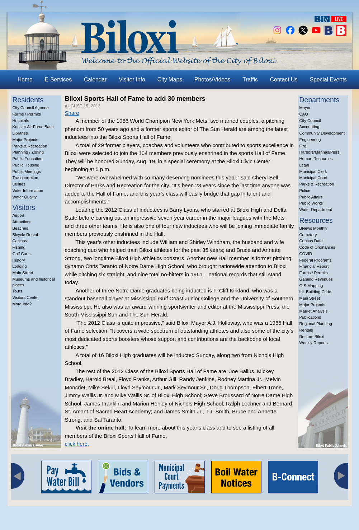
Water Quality (25, 197)
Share (72, 113)
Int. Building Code (315, 292)
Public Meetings (27, 171)
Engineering (310, 139)
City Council (310, 120)
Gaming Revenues (316, 279)
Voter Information (28, 190)
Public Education (28, 158)
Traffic (250, 79)
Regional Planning (315, 324)
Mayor (305, 107)
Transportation (25, 177)
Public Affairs (311, 197)
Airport (18, 215)
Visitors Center (26, 297)
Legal (304, 165)
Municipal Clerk (313, 171)
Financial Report (314, 266)
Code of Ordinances (317, 247)
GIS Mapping (311, 285)
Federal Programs (315, 260)
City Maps (169, 79)
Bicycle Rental (25, 235)
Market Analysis (313, 311)
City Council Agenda (31, 107)
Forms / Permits (27, 114)
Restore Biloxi (311, 336)
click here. (77, 444)
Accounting (309, 127)
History (19, 260)
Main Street (23, 273)
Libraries (20, 133)
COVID (305, 254)
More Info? (22, 304)
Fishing (19, 247)
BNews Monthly (313, 228)
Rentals (306, 330)
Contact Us (284, 79)
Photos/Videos (212, 79)
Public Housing (26, 165)
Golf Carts (22, 254)
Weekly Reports (313, 343)
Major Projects (25, 139)
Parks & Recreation (30, 146)
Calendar (95, 79)
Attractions (22, 222)
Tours (18, 291)
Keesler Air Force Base (33, 127)
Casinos (20, 241)
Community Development (322, 133)
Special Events (328, 79)
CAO (303, 114)
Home (25, 79)
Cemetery (308, 235)
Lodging (20, 266)
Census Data (311, 241)
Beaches (20, 228)
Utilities (19, 184)
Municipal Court (313, 177)
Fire (302, 146)
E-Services (58, 79)
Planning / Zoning (28, 152)
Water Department (315, 209)
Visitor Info (132, 79)
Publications (310, 317)
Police (305, 190)
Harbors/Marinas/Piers (319, 152)
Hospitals (21, 120)
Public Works (311, 203)
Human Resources (316, 158)
